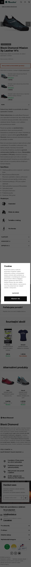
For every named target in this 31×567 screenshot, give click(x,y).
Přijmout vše (15, 298)
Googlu (20, 278)
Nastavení (15, 293)
